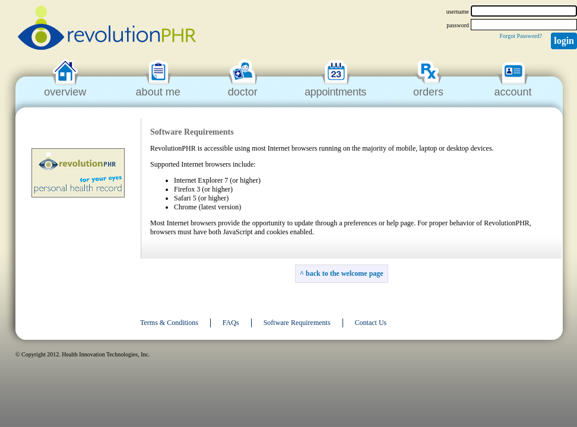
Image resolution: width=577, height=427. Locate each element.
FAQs (231, 322)
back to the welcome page (344, 273)
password (457, 25)
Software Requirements (297, 322)
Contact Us (371, 322)
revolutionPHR (107, 29)
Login (564, 41)
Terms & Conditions (169, 322)
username (457, 11)
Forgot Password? (520, 36)
